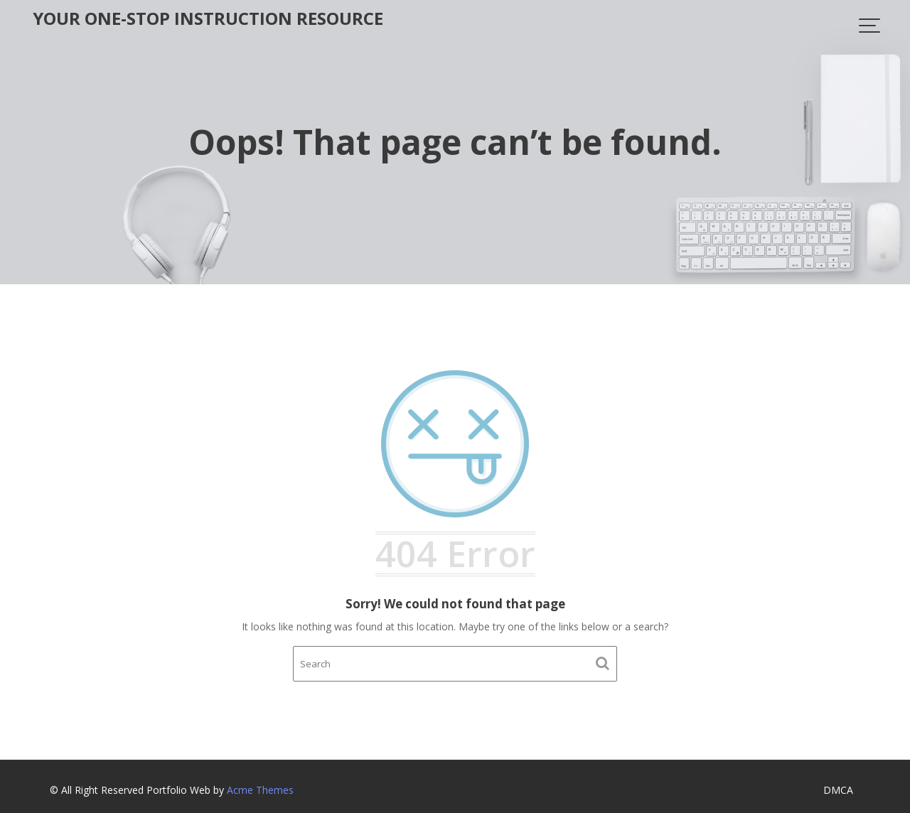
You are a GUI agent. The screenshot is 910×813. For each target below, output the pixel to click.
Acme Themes (260, 790)
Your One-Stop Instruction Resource (208, 18)
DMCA (838, 790)
